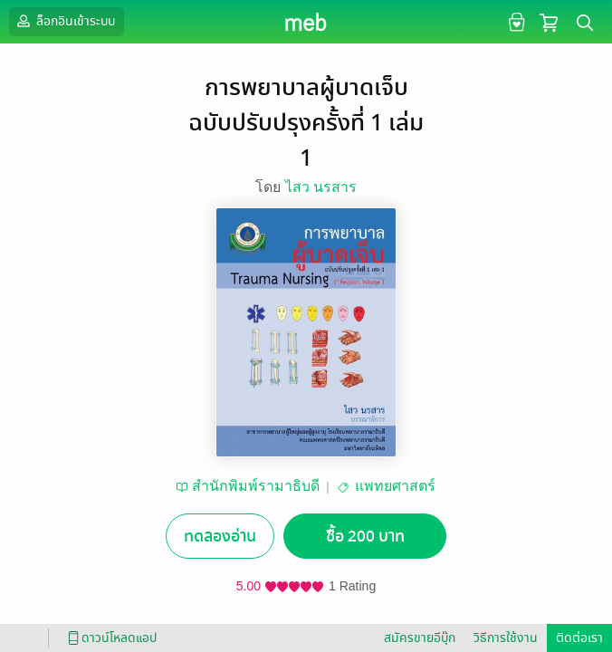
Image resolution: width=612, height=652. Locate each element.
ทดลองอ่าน (220, 536)
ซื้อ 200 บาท (365, 536)
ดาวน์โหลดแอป (109, 637)
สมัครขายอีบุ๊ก (419, 637)
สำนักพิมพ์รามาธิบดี (256, 486)
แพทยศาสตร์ (395, 486)
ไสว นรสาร (321, 187)
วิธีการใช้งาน (505, 637)
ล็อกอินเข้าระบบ (64, 21)
